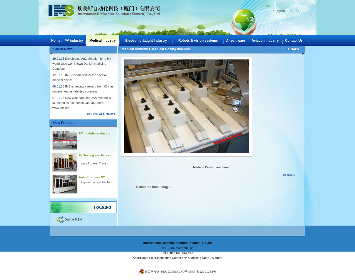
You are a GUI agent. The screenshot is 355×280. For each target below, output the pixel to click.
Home (55, 40)
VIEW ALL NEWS (102, 114)
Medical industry (135, 49)
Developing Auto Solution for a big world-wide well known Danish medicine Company (81, 63)
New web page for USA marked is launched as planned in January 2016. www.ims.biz (81, 102)
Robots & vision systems (198, 40)
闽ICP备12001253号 (202, 271)
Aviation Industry (265, 40)
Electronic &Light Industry (146, 40)
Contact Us (294, 40)
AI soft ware (235, 40)
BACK (295, 49)
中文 (297, 10)
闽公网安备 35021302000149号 (163, 271)
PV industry (74, 40)
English (280, 10)
